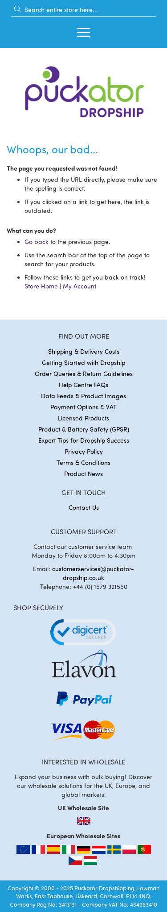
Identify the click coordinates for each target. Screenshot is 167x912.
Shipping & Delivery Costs (83, 351)
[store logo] (83, 89)
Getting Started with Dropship (83, 362)
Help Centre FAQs (83, 384)
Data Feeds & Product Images (83, 396)
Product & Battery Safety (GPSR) (83, 429)
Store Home (41, 286)
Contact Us (84, 507)
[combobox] (83, 9)
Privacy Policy (84, 451)
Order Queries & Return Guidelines (84, 373)
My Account (79, 286)
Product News (83, 473)
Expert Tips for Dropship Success (83, 440)
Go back (36, 241)
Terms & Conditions (83, 462)
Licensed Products (83, 418)
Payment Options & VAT (83, 407)
